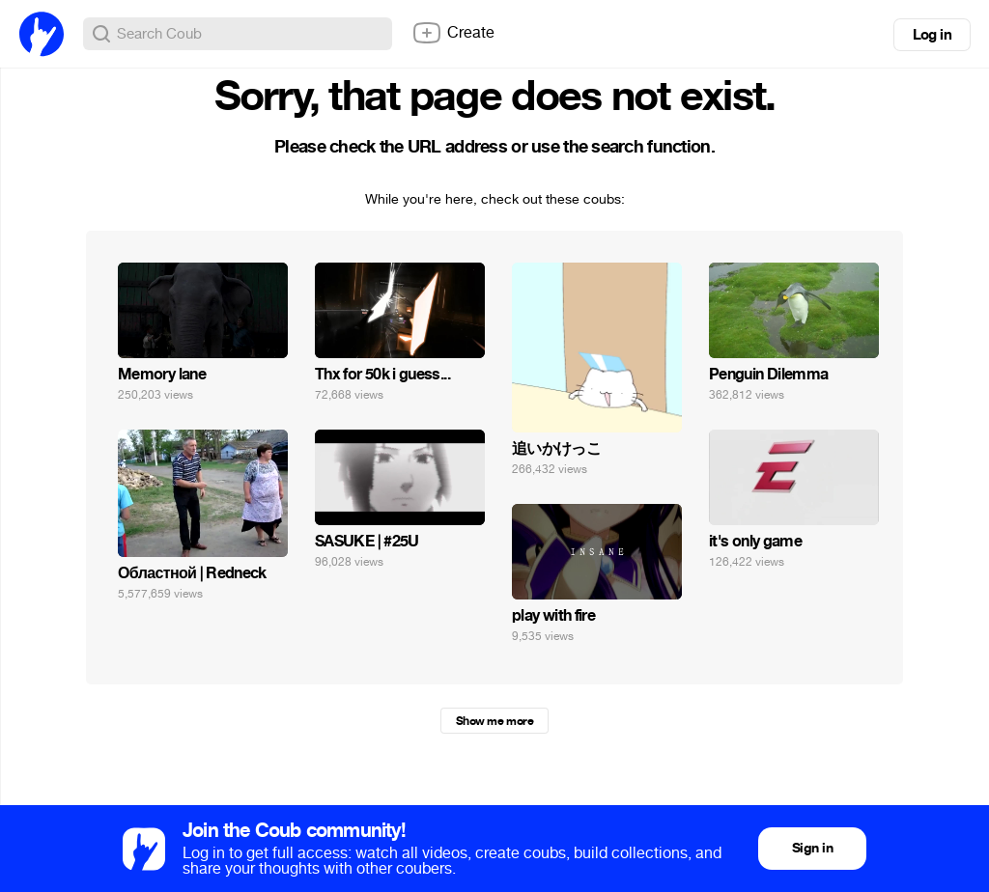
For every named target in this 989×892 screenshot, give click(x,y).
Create (452, 32)
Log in (932, 34)
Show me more (494, 721)
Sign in (812, 848)
